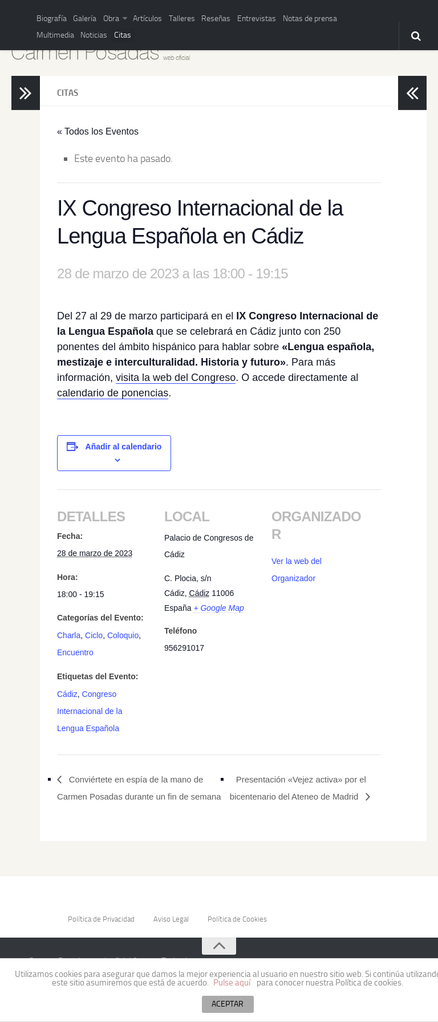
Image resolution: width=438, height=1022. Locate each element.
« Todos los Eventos (98, 131)
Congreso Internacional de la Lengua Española (89, 708)
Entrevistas (224, 17)
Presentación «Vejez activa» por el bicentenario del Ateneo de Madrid (303, 783)
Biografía (49, 17)
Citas (72, 31)
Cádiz (67, 691)
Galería (76, 17)
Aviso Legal (171, 931)
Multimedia (318, 17)
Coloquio (123, 634)
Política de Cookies (239, 931)
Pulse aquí (231, 983)
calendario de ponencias (112, 393)
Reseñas (189, 17)
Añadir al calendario (124, 446)
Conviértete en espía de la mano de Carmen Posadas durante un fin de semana (136, 791)
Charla (68, 634)
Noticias (48, 31)
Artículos (131, 17)
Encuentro (75, 650)
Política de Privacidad (100, 931)
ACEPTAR (228, 1004)
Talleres (160, 17)
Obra (98, 17)
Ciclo (94, 634)
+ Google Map (218, 608)
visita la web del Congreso (176, 377)
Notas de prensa (271, 17)
